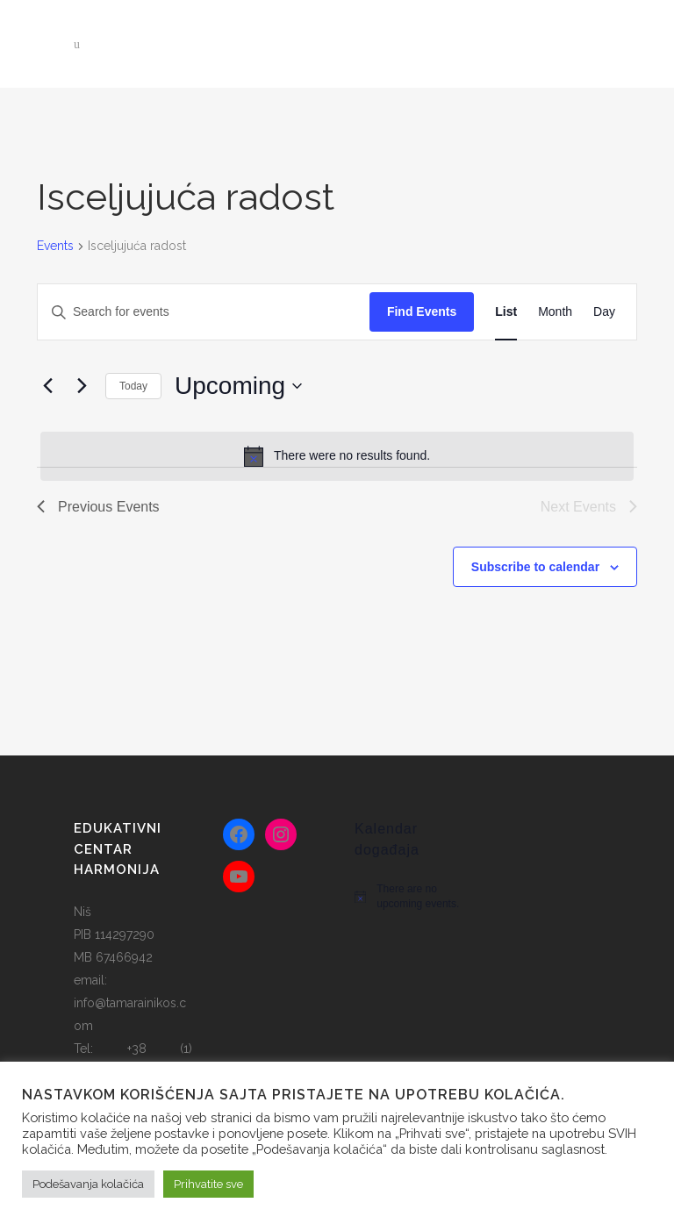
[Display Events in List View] (506, 312)
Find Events (421, 311)
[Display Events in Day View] (604, 312)
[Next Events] (81, 386)
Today (133, 386)
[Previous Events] (47, 386)
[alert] (337, 456)
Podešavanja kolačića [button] (88, 1184)
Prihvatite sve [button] (208, 1184)
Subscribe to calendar (535, 567)
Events (55, 246)
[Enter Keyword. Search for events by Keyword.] (203, 312)
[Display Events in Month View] (555, 312)
